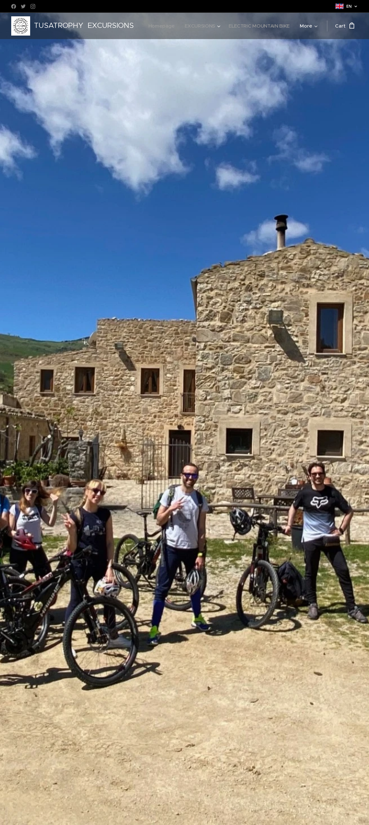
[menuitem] (233, 26)
